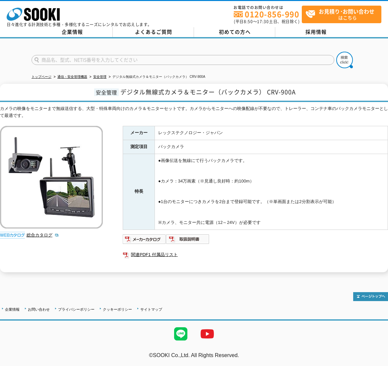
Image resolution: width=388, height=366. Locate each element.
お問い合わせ (39, 309)
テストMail (375, 362)
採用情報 (316, 31)
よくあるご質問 (153, 31)
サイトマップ (151, 309)
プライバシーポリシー (76, 309)
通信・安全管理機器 (72, 76)
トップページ (41, 76)
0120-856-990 (272, 14)
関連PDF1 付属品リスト (154, 254)
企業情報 (72, 31)
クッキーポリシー (117, 309)
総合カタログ (39, 235)
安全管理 (99, 76)
